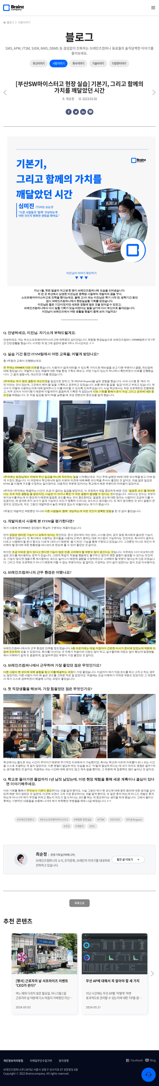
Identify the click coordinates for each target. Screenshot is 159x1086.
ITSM (135, 339)
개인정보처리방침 (13, 1060)
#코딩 (67, 826)
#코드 (92, 826)
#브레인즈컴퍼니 (25, 819)
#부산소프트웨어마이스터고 (54, 819)
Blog (150, 1060)
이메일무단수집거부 (41, 1060)
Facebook (134, 1060)
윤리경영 (64, 1060)
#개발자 (79, 826)
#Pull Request (134, 819)
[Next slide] (152, 973)
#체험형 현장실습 (83, 819)
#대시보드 (115, 819)
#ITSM (100, 819)
